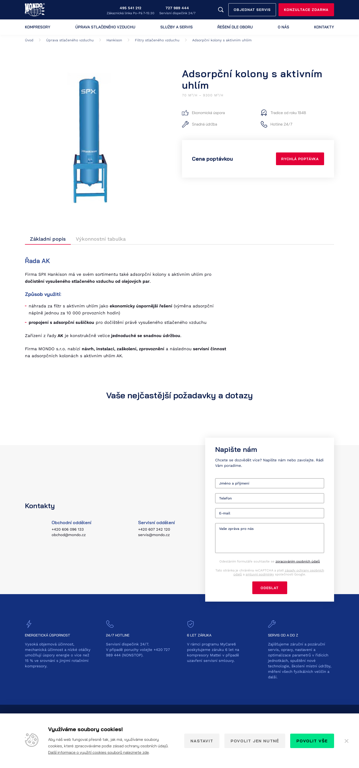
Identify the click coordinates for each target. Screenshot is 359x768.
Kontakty (324, 27)
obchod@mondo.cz (69, 535)
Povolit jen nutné (255, 740)
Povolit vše (312, 740)
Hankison (114, 40)
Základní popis (48, 239)
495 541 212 (130, 8)
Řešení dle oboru (235, 27)
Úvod (29, 40)
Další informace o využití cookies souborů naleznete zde (98, 752)
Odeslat (269, 588)
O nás (283, 27)
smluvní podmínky (260, 574)
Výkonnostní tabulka (101, 239)
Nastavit (201, 740)
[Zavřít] (346, 741)
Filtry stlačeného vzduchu (157, 40)
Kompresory (37, 27)
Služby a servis (176, 27)
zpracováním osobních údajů (297, 561)
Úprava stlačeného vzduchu (105, 27)
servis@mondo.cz (154, 535)
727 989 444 (177, 8)
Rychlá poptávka (299, 159)
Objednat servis (252, 9)
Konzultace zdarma (306, 9)
